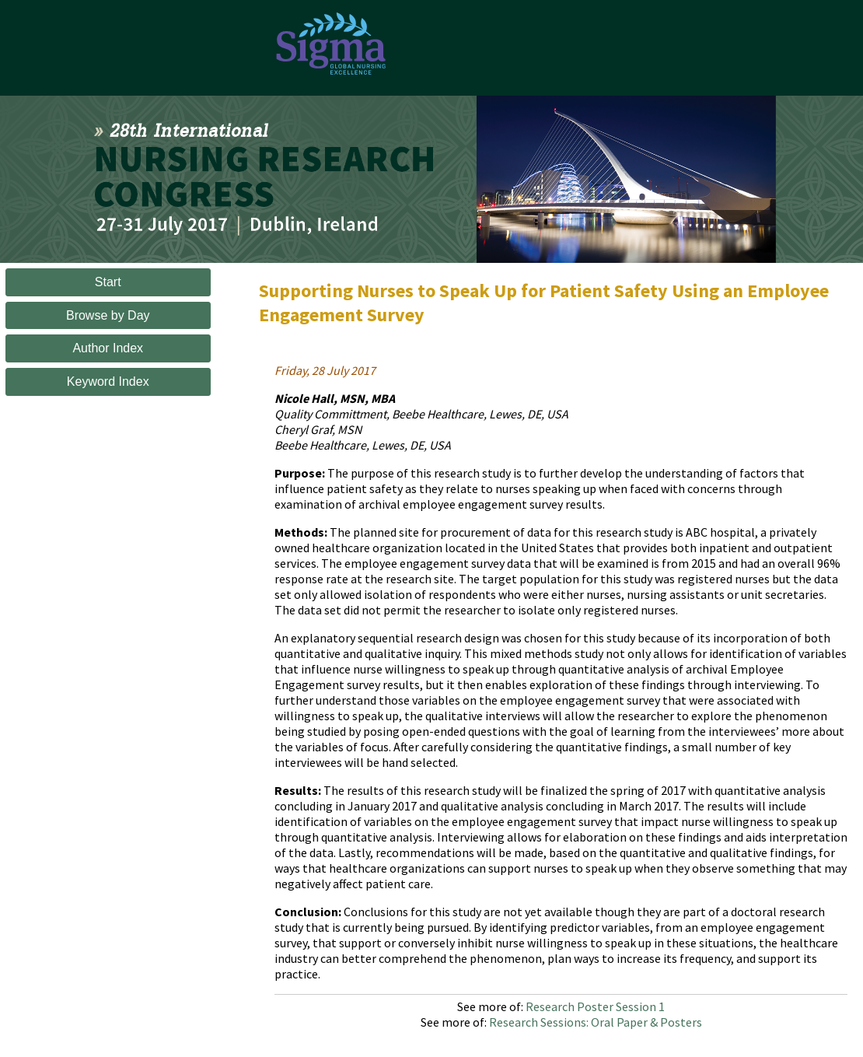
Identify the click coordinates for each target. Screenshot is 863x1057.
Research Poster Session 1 (595, 1006)
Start (108, 282)
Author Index (107, 348)
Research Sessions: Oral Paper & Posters (595, 1022)
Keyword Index (108, 381)
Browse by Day (108, 315)
